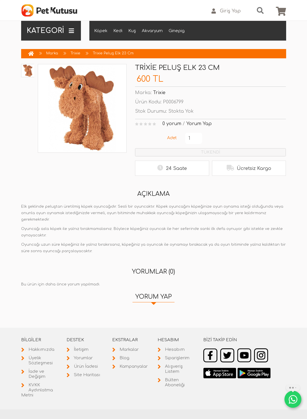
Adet (172, 138)
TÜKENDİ (210, 152)
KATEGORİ (50, 31)
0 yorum (171, 123)
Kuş (132, 30)
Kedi (117, 30)
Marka (52, 53)
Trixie (75, 53)
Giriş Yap (226, 11)
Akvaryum (152, 30)
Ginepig (177, 30)
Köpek (100, 30)
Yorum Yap (199, 123)
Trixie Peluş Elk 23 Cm (113, 53)
